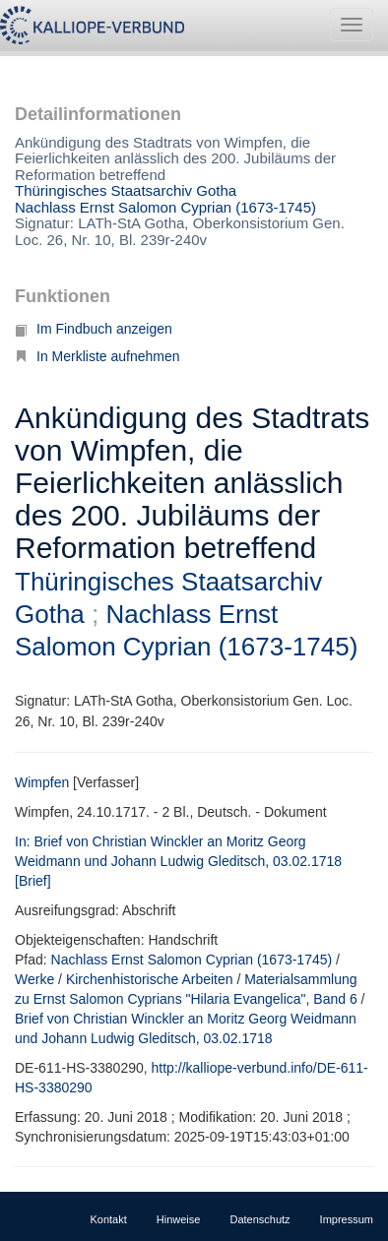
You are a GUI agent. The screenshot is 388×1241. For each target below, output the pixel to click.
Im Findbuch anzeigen (93, 329)
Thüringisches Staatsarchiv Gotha (125, 190)
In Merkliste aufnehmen (97, 356)
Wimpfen (42, 782)
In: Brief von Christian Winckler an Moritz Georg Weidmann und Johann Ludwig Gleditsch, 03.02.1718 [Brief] (178, 861)
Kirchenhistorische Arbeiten (149, 979)
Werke (34, 979)
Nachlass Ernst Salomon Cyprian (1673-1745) (165, 207)
